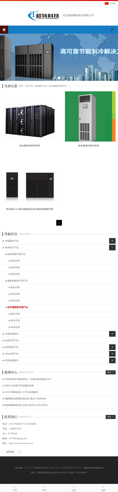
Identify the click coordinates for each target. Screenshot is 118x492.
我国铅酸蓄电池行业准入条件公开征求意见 (26, 405)
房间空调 (15, 267)
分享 (15, 488)
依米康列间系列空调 (29, 145)
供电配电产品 (11, 241)
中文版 (112, 3)
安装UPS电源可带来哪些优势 (19, 385)
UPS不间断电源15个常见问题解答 (21, 392)
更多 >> (110, 372)
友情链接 (10, 452)
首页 (21, 86)
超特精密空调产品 (16, 254)
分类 (73, 488)
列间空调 (15, 274)
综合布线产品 (11, 354)
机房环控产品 (11, 340)
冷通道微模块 (11, 334)
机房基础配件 (11, 360)
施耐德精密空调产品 (17, 281)
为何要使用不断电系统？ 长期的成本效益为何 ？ (29, 379)
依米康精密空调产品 (57, 86)
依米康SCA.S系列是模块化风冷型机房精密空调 (29, 209)
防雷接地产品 (11, 347)
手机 (44, 488)
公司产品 (29, 86)
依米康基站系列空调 (88, 145)
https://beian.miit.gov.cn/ (94, 468)
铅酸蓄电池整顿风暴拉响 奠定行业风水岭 (25, 398)
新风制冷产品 (41, 86)
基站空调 (15, 261)
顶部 (103, 488)
